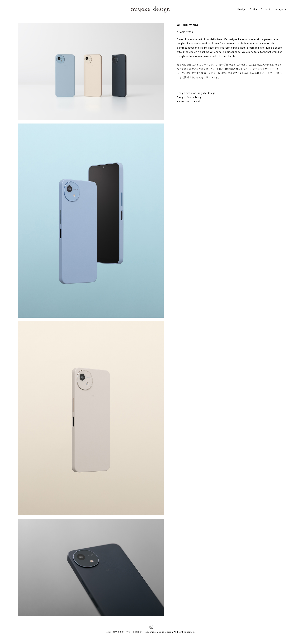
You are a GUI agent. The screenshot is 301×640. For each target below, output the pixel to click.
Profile (253, 9)
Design (241, 9)
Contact (265, 9)
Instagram (280, 9)
